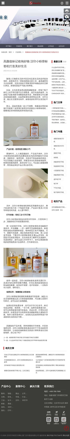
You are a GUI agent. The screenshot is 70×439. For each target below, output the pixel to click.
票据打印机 (11, 404)
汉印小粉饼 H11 (57, 210)
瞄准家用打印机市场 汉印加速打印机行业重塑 (24, 337)
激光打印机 (4, 410)
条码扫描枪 (4, 407)
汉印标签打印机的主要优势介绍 (14, 365)
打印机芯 (11, 410)
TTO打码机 (57, 188)
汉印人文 (19, 400)
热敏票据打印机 (59, 175)
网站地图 (66, 435)
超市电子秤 (57, 179)
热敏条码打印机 (59, 162)
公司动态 (51, 46)
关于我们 (8, 46)
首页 (10, 52)
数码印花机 (4, 393)
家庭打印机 (57, 153)
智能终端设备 (11, 393)
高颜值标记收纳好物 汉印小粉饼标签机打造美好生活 (42, 52)
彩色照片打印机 (11, 397)
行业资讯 (18, 52)
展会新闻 (40, 46)
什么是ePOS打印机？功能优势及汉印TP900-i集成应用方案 (28, 340)
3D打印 (25, 400)
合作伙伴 (61, 46)
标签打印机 (4, 404)
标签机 (56, 157)
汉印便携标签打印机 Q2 (60, 207)
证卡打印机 (11, 400)
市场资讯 (19, 46)
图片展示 (30, 46)
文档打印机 (4, 397)
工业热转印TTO (4, 400)
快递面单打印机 (59, 166)
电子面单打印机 (59, 192)
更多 (65, 62)
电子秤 (56, 183)
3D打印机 (11, 407)
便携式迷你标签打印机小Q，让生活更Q (17, 370)
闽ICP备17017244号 (54, 435)
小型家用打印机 (59, 170)
